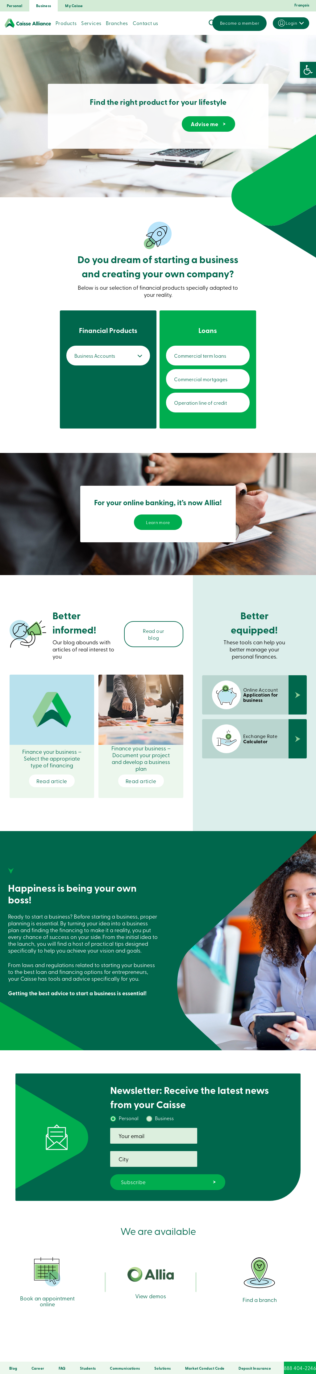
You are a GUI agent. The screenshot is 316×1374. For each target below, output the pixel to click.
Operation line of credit (205, 402)
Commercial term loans (204, 355)
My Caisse (74, 5)
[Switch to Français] (300, 7)
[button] (308, 70)
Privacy (116, 1353)
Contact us (145, 22)
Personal (14, 5)
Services (91, 22)
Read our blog (153, 636)
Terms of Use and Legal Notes (153, 1353)
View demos (150, 1270)
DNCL (213, 1353)
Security (96, 1353)
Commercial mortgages (205, 379)
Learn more (158, 523)
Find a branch (260, 1263)
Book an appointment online (47, 1267)
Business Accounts (99, 355)
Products (66, 22)
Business (43, 5)
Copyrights (192, 1353)
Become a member (239, 23)
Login (291, 23)
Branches (117, 22)
